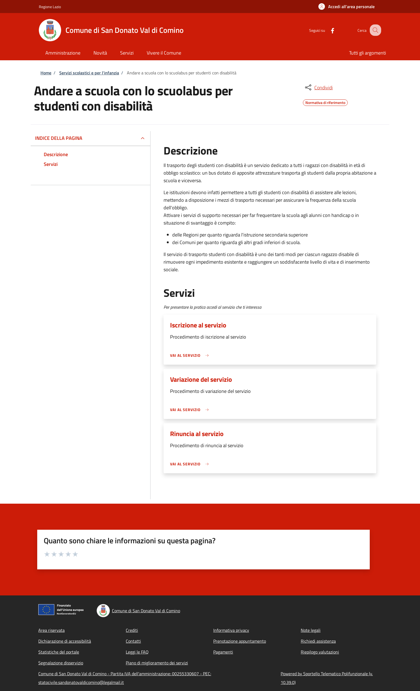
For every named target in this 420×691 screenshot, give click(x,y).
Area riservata (51, 630)
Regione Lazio (50, 7)
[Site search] (374, 30)
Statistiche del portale (58, 652)
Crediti (132, 630)
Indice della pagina (58, 138)
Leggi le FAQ (137, 652)
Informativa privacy (231, 630)
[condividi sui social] (318, 87)
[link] (190, 355)
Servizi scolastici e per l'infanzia (89, 73)
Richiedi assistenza (318, 641)
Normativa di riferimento (325, 102)
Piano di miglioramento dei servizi (157, 663)
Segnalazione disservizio (60, 663)
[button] (346, 6)
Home (45, 73)
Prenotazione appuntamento (239, 641)
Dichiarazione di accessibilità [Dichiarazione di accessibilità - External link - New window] (64, 641)
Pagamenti (223, 652)
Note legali (311, 630)
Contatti (133, 641)
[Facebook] (327, 30)
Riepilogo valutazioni (320, 652)
